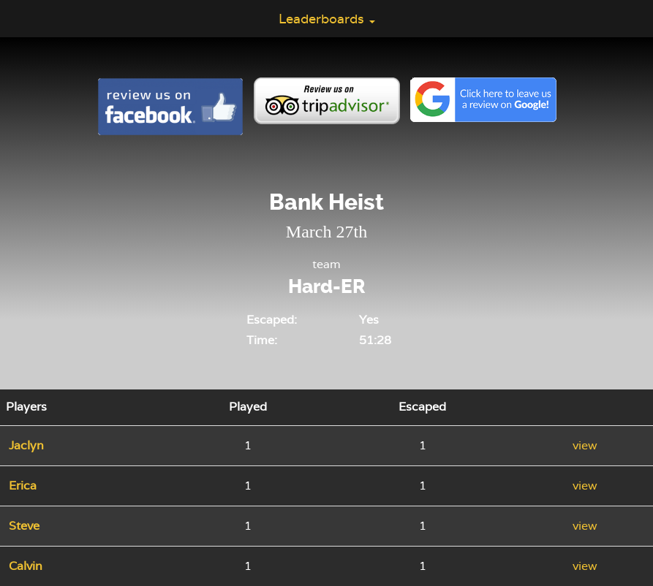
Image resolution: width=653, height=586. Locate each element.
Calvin (25, 566)
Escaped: (271, 319)
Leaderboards (327, 18)
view (585, 445)
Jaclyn (26, 445)
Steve (24, 525)
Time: (261, 340)
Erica (23, 485)
